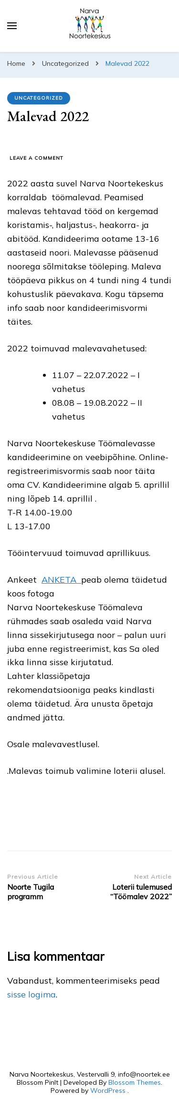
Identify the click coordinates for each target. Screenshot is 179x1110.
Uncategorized (38, 98)
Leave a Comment (36, 158)
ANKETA (61, 579)
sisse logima (31, 994)
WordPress (108, 1090)
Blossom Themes (134, 1082)
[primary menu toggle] (12, 25)
